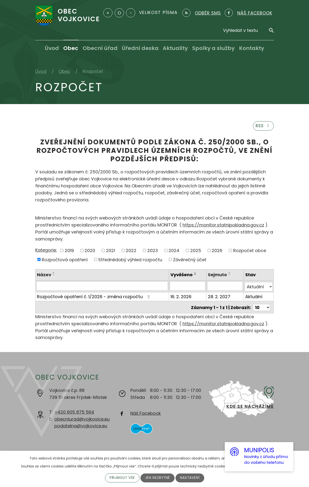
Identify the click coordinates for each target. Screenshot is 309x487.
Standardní (119, 12)
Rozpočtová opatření (65, 260)
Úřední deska (140, 48)
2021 (110, 251)
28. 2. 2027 (219, 296)
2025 (195, 251)
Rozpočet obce (249, 251)
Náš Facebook (145, 412)
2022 (131, 251)
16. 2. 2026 (181, 296)
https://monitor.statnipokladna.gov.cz (223, 226)
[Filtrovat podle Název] (102, 286)
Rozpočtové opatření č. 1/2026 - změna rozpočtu (94, 296)
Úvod (52, 48)
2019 (69, 251)
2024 (174, 251)
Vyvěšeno (182, 275)
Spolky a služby (213, 48)
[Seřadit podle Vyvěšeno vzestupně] (195, 273)
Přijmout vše (122, 477)
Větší (107, 12)
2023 (152, 251)
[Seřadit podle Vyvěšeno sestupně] (195, 275)
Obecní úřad (100, 48)
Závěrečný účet (189, 260)
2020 (89, 251)
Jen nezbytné (157, 477)
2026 (217, 251)
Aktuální (253, 296)
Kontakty (251, 48)
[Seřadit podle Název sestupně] (53, 275)
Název (44, 275)
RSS (263, 126)
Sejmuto (217, 275)
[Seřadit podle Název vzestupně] (53, 273)
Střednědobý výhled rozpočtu (130, 260)
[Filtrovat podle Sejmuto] (225, 286)
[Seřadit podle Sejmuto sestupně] (229, 275)
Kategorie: (46, 251)
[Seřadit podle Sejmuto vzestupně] (229, 273)
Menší (130, 12)
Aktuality (175, 48)
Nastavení (190, 477)
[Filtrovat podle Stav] (259, 286)
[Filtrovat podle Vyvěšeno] (188, 286)
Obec (70, 48)
